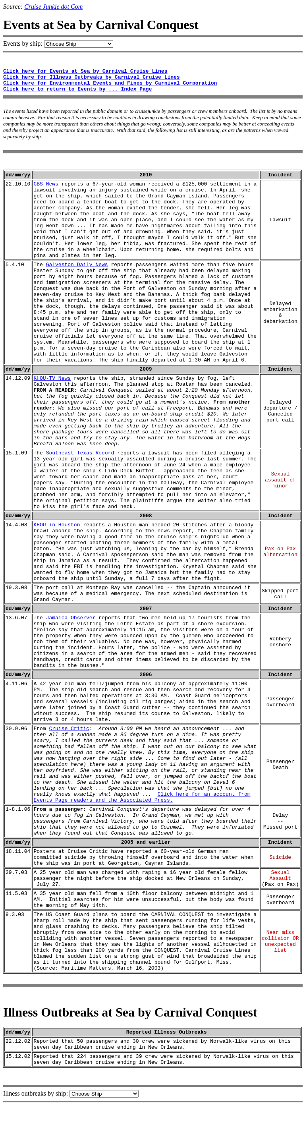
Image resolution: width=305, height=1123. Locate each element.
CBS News (45, 184)
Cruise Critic (69, 729)
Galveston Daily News (77, 265)
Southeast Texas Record (80, 453)
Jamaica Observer (71, 618)
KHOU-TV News (52, 378)
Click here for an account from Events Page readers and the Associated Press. (141, 797)
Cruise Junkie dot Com (53, 6)
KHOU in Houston (58, 525)
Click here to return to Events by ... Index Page (77, 89)
